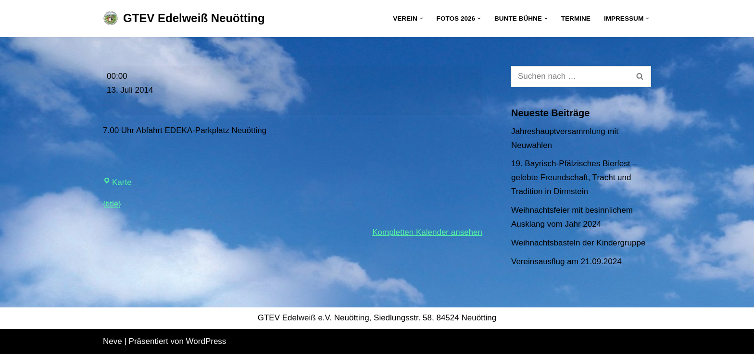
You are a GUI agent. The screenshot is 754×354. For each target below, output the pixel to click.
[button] (421, 18)
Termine (576, 18)
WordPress (206, 341)
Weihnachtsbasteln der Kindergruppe (578, 242)
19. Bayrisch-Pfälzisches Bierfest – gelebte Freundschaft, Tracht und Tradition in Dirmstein (574, 177)
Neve (112, 341)
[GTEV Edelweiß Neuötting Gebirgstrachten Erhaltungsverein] (184, 18)
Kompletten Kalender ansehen (427, 232)
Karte (117, 182)
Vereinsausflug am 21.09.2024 (566, 261)
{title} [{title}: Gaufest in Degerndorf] (112, 203)
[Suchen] (570, 76)
